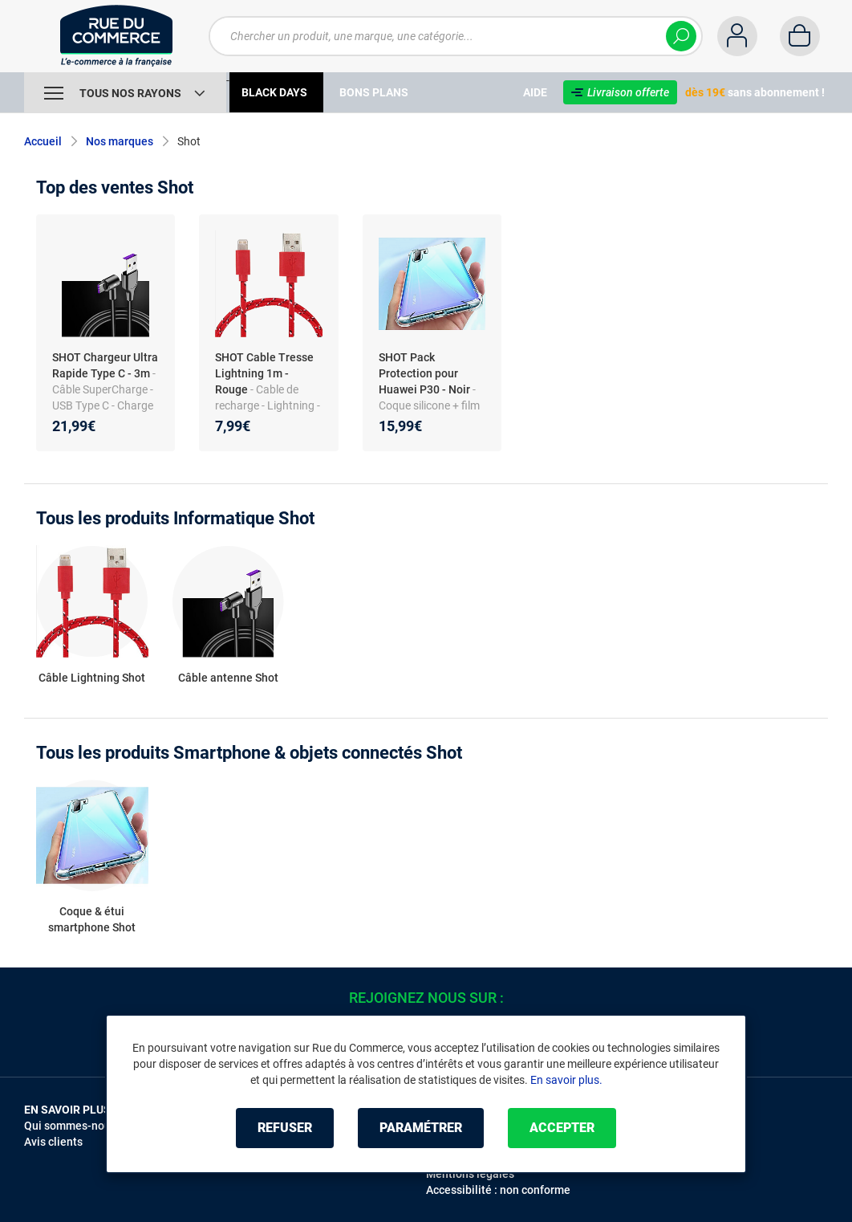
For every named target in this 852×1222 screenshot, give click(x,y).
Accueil (43, 141)
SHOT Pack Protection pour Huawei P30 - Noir (424, 373)
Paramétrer (420, 1127)
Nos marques (119, 141)
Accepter (561, 1127)
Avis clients (53, 1141)
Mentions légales (470, 1173)
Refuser (285, 1127)
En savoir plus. (566, 1079)
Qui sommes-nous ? (74, 1125)
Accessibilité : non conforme (498, 1189)
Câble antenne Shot (228, 677)
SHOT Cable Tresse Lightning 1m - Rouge (264, 373)
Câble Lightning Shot (92, 677)
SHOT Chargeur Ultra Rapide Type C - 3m (105, 365)
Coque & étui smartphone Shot (92, 919)
